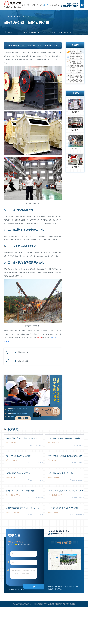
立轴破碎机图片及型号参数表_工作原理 (63, 508)
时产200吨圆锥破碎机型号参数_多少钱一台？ (65, 456)
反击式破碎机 (75, 167)
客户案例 (39, 5)
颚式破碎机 (75, 112)
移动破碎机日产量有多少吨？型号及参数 (21, 438)
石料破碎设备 (23, 352)
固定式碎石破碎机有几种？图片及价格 (21, 491)
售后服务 (51, 5)
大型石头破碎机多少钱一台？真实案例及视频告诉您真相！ (76, 81)
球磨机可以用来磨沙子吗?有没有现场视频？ (76, 71)
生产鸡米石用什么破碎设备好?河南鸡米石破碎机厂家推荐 (76, 53)
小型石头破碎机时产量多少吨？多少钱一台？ (23, 508)
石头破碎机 (75, 148)
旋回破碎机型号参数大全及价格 (18, 473)
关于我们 (28, 5)
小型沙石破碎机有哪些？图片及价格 (62, 473)
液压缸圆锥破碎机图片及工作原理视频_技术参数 (66, 491)
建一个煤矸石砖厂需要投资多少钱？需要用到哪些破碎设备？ (76, 57)
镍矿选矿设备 (23, 361)
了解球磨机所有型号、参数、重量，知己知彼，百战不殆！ (76, 62)
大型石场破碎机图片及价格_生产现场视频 (64, 438)
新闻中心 (45, 5)
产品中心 (34, 5)
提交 (33, 586)
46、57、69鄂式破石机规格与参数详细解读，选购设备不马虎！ (76, 76)
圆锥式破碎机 (75, 130)
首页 (23, 5)
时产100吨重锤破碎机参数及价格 (19, 456)
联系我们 (57, 5)
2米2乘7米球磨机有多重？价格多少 (76, 66)
